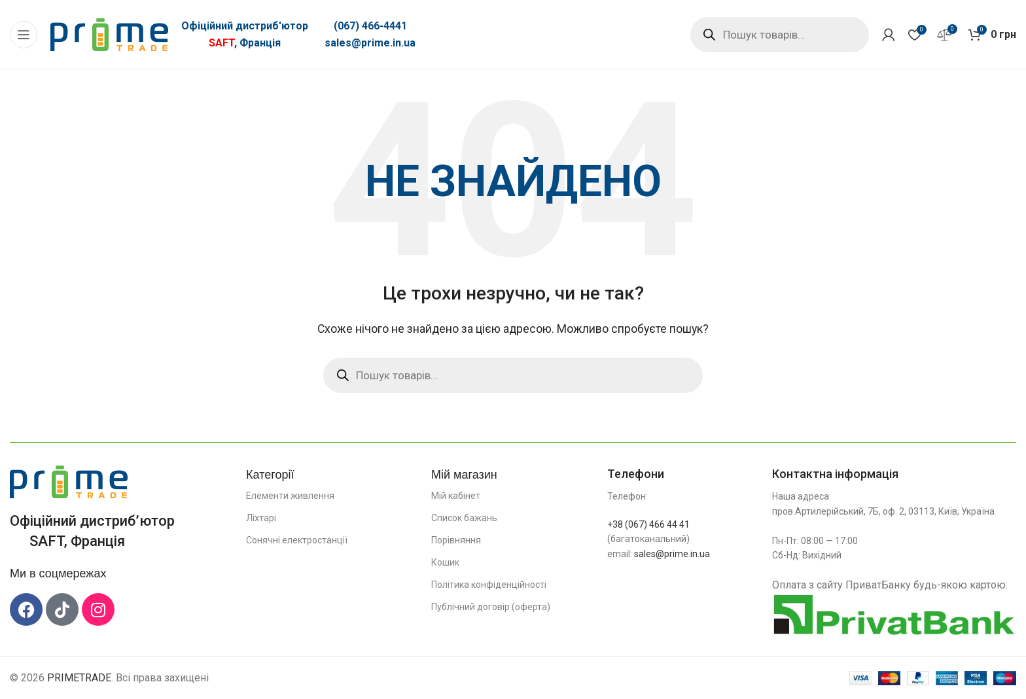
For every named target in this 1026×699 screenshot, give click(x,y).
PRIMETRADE (79, 678)
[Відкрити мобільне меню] (23, 35)
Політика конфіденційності (488, 584)
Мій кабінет (455, 495)
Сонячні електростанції (296, 540)
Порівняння (456, 540)
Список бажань (464, 518)
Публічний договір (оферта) (490, 607)
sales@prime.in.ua (370, 43)
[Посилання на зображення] (69, 481)
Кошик (445, 562)
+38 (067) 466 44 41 (648, 524)
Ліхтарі (261, 518)
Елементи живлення (290, 495)
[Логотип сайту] (109, 33)
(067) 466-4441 (370, 26)
